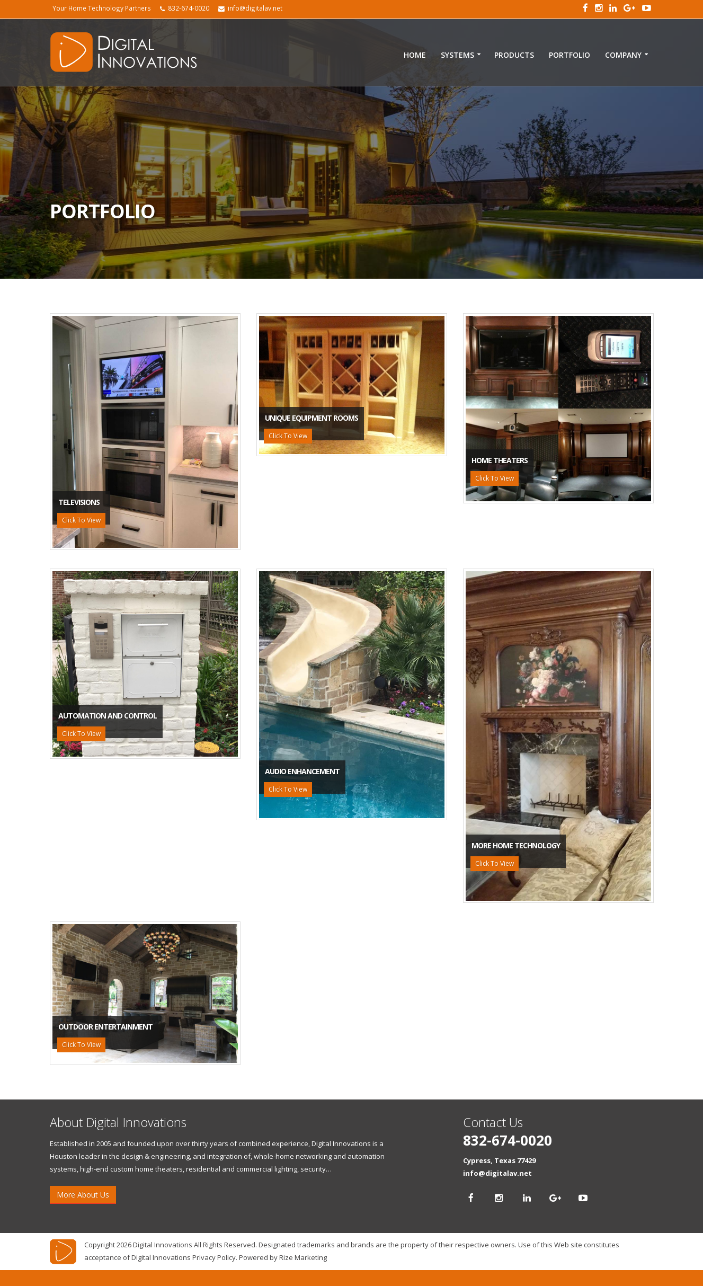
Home (415, 55)
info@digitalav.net (497, 1173)
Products (514, 55)
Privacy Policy (214, 1257)
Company (623, 55)
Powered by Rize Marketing (283, 1257)
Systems (457, 55)
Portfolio (569, 55)
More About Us (83, 1195)
